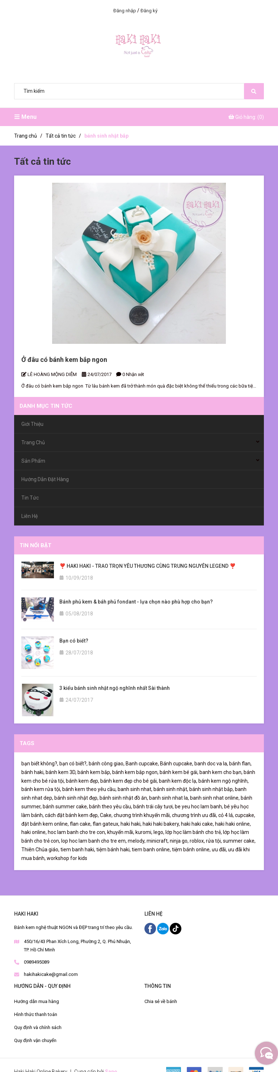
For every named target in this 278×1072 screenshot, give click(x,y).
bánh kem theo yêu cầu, (89, 789)
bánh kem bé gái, (179, 772)
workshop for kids (67, 858)
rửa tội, (214, 841)
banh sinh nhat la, (169, 798)
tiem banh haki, (77, 849)
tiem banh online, (151, 849)
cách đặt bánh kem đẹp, (72, 815)
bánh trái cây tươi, (153, 806)
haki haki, (131, 824)
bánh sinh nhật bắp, (211, 789)
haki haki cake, (197, 824)
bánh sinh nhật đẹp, (76, 798)
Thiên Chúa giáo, (40, 849)
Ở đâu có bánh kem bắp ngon (64, 359)
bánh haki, (33, 772)
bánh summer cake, (65, 806)
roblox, (197, 841)
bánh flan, (240, 763)
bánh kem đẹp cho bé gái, (129, 781)
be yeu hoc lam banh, (199, 806)
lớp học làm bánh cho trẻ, (193, 832)
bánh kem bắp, (94, 772)
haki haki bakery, (161, 824)
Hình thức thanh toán (35, 1014)
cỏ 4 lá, (226, 815)
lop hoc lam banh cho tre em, (94, 841)
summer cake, (239, 841)
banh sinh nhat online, (215, 798)
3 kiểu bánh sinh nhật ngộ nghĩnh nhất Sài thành (114, 688)
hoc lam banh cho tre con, (77, 832)
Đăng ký (148, 10)
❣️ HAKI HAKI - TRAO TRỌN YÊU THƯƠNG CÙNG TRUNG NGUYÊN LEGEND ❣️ (147, 566)
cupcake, (245, 815)
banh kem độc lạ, (178, 781)
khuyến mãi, (120, 832)
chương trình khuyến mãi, (142, 815)
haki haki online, (233, 824)
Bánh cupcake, (176, 763)
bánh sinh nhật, (170, 789)
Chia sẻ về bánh (160, 1001)
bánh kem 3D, (61, 772)
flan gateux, (106, 824)
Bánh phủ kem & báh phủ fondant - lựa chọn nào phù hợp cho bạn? (136, 602)
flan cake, (81, 824)
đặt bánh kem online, (45, 824)
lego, (158, 832)
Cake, (106, 815)
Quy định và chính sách (38, 1027)
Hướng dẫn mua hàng (36, 1001)
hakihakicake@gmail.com (51, 974)
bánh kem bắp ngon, (135, 772)
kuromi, (143, 832)
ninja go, (179, 841)
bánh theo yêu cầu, (110, 806)
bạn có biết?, (73, 763)
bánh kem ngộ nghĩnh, (223, 781)
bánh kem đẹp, (82, 781)
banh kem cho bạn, (221, 772)
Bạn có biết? (73, 641)
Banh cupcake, (142, 763)
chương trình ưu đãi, (194, 815)
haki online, (34, 832)
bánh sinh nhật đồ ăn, (124, 798)
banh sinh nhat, (135, 789)
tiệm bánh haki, (113, 849)
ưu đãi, (219, 849)
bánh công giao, (107, 763)
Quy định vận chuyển (35, 1040)
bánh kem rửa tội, (41, 789)
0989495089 (36, 962)
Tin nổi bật (35, 545)
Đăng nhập (124, 10)
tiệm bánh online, (191, 849)
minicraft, (158, 841)
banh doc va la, (211, 763)
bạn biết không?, (39, 763)
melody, (137, 841)
